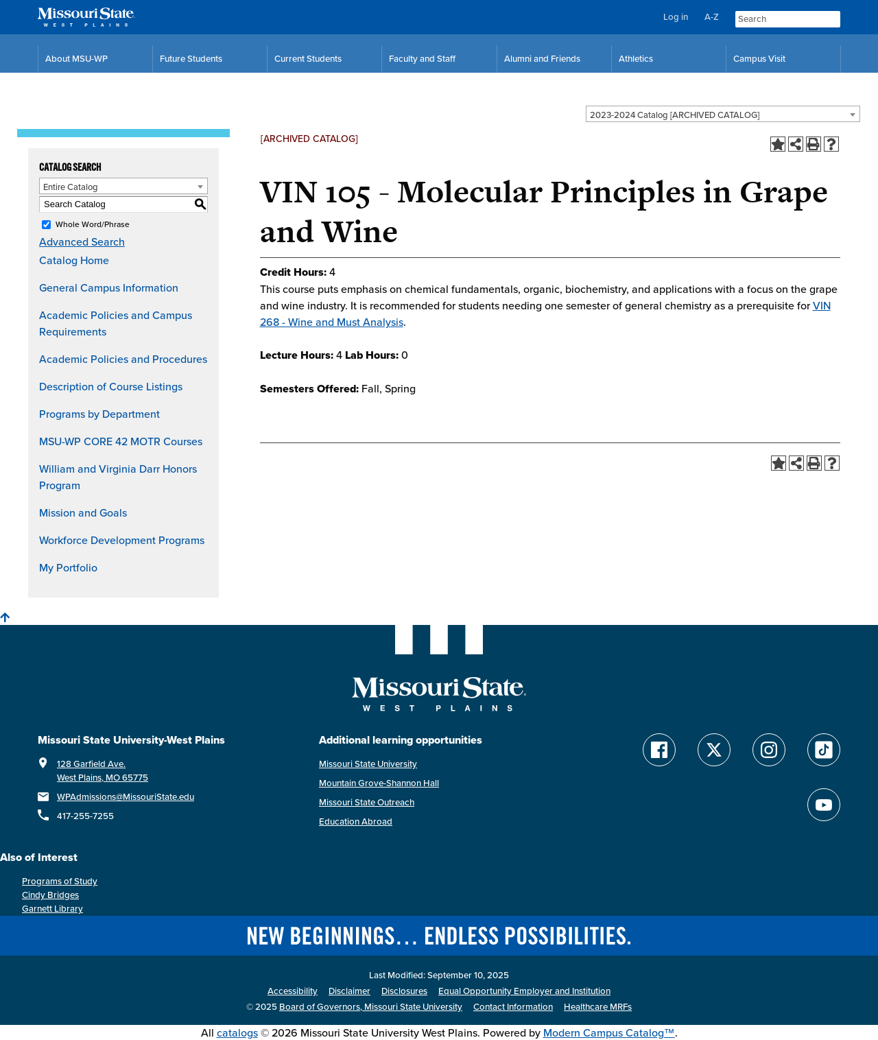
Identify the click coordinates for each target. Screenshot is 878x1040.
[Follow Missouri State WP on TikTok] (823, 749)
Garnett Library (52, 908)
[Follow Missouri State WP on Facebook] (659, 749)
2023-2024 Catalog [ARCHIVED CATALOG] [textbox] (674, 114)
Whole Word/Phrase (93, 224)
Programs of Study (59, 881)
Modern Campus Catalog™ (609, 1032)
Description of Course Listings (110, 386)
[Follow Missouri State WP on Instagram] (768, 749)
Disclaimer (349, 990)
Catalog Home (74, 260)
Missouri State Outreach (366, 802)
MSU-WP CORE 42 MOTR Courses (120, 441)
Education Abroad (355, 821)
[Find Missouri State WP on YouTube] (823, 804)
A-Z (711, 16)
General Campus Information (108, 287)
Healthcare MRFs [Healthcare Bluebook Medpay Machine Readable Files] (598, 1006)
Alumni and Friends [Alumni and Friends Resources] (542, 58)
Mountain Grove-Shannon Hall (379, 783)
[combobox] (723, 114)
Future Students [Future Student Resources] (191, 58)
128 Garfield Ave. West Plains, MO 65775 (102, 770)
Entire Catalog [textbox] (70, 186)
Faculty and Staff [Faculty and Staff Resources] (422, 58)
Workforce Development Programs (121, 539)
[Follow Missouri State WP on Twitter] (714, 749)
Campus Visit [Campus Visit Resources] (759, 58)
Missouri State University (368, 763)
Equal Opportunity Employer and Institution (524, 990)
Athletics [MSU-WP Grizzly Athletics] (636, 58)
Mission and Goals (83, 512)
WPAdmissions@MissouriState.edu (125, 796)
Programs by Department (99, 413)
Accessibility (293, 990)
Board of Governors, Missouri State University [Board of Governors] (370, 1006)
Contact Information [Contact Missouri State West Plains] (513, 1006)
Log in (675, 16)
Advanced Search (82, 241)
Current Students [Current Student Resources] (308, 58)
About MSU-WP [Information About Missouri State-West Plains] (76, 58)
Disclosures (404, 990)
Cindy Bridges (50, 894)
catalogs (237, 1032)
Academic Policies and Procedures (123, 358)
